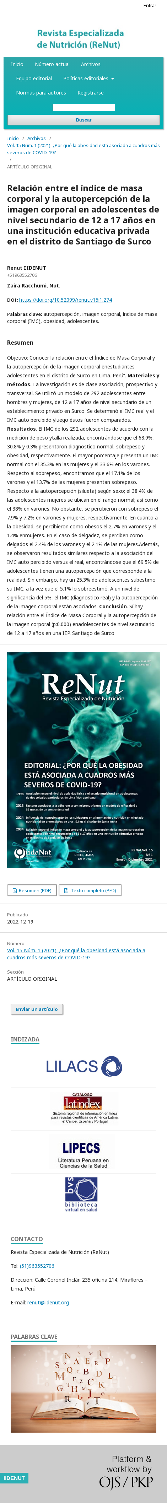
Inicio (17, 64)
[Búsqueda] (84, 107)
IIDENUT (14, 1478)
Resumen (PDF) (35, 890)
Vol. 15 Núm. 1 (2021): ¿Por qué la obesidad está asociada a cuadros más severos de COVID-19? (83, 149)
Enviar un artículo (37, 1009)
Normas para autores (41, 92)
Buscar (83, 120)
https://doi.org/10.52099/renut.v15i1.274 (65, 299)
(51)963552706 (37, 1265)
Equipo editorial (34, 78)
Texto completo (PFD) (93, 890)
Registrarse (90, 92)
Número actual (52, 64)
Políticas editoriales (86, 78)
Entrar (150, 5)
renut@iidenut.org (48, 1302)
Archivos (91, 64)
